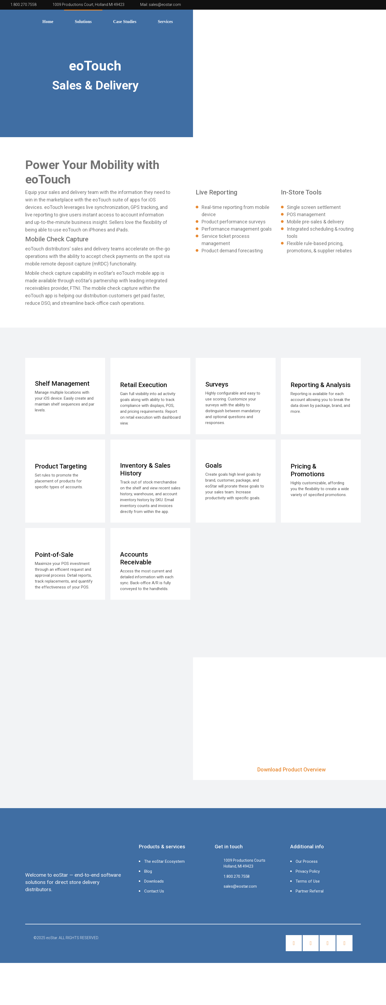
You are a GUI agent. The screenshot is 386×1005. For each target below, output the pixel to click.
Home (47, 21)
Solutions (83, 21)
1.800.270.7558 (23, 4)
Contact (240, 21)
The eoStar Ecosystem (164, 861)
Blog (148, 871)
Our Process (307, 861)
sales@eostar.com (165, 4)
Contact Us (154, 891)
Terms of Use (308, 881)
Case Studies (124, 21)
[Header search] (380, 21)
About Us (202, 21)
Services (165, 21)
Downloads (154, 881)
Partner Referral (310, 891)
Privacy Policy (308, 871)
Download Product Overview (291, 769)
